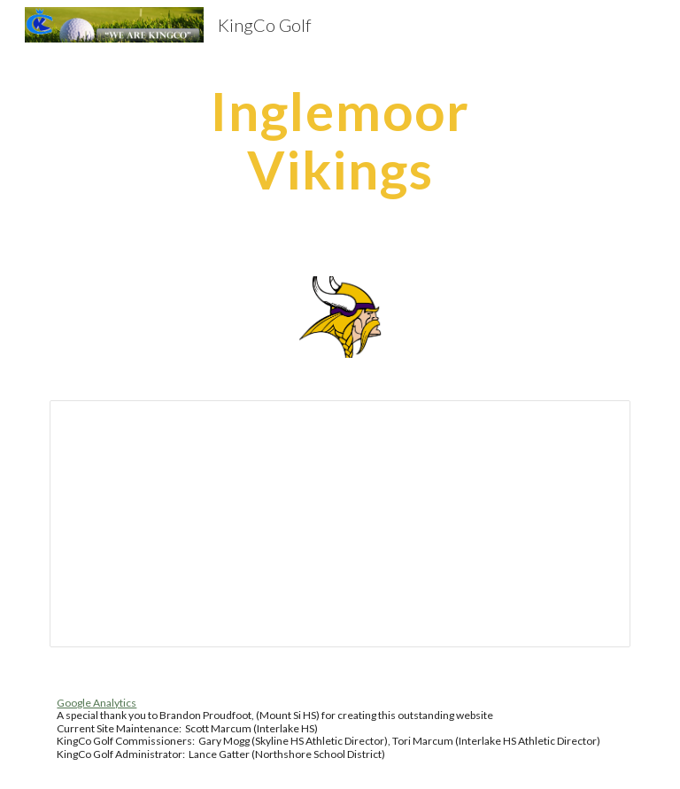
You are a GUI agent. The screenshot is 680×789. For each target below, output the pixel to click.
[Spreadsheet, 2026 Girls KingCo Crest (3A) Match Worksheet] (340, 523)
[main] (339, 139)
